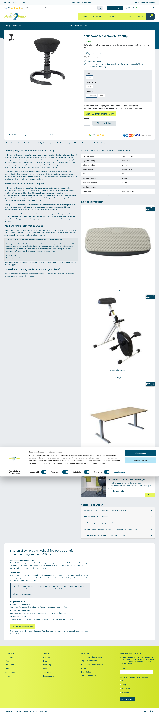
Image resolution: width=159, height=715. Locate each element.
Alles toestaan (140, 692)
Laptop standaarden (88, 676)
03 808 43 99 (131, 8)
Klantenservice (11, 653)
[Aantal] (87, 123)
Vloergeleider (92, 96)
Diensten (110, 16)
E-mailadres (125, 668)
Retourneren (9, 665)
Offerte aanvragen (114, 8)
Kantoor (125, 681)
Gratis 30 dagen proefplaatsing (100, 113)
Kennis (84, 16)
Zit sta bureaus (86, 668)
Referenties (86, 143)
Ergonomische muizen (89, 661)
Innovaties (47, 668)
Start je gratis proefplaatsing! (22, 626)
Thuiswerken (125, 16)
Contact (142, 8)
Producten (97, 16)
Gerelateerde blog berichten (67, 143)
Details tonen (119, 711)
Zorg (124, 685)
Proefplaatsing (99, 143)
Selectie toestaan (140, 699)
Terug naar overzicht (12, 25)
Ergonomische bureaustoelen (92, 657)
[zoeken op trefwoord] (61, 8)
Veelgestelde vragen (45, 143)
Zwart (89, 77)
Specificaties (29, 143)
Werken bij (47, 665)
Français (151, 8)
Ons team (46, 661)
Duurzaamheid (48, 672)
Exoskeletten (86, 672)
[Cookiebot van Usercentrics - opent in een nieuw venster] (14, 710)
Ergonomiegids (48, 676)
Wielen (101, 96)
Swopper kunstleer (29, 176)
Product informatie (13, 143)
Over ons (140, 16)
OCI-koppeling (9, 672)
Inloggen (7, 668)
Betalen (7, 661)
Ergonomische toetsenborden (92, 664)
